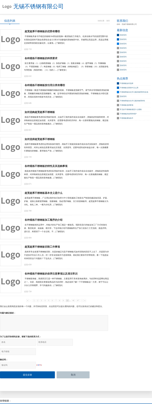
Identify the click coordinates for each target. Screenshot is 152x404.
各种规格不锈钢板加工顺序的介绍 (43, 221)
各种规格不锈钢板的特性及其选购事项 (46, 166)
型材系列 (123, 35)
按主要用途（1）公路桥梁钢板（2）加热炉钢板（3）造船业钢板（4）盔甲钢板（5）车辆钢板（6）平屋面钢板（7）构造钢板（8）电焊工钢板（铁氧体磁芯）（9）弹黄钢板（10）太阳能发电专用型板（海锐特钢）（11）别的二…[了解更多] (66, 67)
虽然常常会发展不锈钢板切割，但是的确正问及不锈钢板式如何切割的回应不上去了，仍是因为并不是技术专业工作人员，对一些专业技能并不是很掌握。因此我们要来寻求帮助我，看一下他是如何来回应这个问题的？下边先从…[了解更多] (66, 256)
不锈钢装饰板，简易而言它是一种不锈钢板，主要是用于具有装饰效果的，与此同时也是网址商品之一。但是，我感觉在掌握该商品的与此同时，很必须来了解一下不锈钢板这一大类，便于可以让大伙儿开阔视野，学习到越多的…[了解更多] (66, 283)
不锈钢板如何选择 (126, 84)
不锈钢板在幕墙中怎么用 (129, 88)
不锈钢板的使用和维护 (128, 114)
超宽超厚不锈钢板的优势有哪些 (42, 31)
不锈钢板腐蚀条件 (126, 118)
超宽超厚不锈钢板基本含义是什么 (43, 194)
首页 (108, 21)
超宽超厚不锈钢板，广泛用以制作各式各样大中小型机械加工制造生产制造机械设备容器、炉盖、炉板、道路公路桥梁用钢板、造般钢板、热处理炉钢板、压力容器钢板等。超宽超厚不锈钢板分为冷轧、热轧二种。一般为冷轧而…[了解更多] (66, 202)
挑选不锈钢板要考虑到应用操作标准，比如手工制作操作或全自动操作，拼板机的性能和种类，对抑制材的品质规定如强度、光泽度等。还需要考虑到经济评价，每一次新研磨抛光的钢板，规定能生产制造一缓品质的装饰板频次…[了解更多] (66, 121)
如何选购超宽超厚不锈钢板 (40, 112)
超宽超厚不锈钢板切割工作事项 (42, 248)
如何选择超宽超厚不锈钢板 (40, 139)
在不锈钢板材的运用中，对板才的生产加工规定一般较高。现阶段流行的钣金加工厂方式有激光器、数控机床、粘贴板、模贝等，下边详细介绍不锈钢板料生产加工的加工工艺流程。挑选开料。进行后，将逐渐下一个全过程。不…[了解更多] (66, 229)
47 (78, 302)
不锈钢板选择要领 (126, 105)
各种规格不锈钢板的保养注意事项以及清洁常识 (51, 275)
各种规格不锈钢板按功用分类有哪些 (45, 85)
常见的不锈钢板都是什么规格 (131, 110)
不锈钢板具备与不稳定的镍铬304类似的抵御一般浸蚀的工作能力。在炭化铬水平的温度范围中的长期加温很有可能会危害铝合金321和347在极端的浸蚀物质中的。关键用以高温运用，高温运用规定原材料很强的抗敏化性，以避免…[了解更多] (66, 40)
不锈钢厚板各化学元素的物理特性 (132, 101)
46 (73, 302)
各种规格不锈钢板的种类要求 (41, 58)
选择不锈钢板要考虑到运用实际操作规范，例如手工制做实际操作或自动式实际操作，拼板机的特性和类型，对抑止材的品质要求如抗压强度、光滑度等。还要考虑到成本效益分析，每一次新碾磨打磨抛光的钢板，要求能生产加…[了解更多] (66, 148)
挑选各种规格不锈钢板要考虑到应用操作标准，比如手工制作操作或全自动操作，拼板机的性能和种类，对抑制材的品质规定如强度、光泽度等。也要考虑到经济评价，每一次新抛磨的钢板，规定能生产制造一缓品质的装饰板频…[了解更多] (66, 175)
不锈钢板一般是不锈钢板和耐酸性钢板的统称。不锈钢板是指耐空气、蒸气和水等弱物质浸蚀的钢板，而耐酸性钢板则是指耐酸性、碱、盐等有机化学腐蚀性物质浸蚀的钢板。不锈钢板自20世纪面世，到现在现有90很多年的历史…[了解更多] (66, 94)
